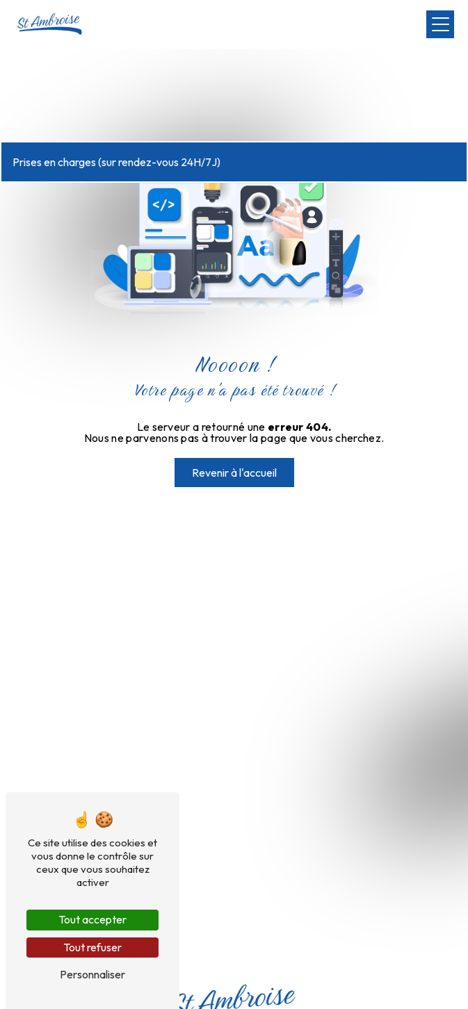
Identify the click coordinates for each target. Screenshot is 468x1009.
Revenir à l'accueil (234, 472)
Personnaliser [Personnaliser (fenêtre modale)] (92, 974)
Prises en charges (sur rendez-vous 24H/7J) (116, 162)
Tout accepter (92, 919)
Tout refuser (92, 947)
